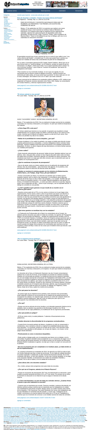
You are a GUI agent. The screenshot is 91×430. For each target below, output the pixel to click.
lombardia (44, 411)
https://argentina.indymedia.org (18, 428)
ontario (79, 407)
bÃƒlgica (27, 410)
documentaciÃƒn (51, 421)
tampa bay (49, 420)
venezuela (33, 415)
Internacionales (7, 26)
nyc (40, 419)
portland (58, 419)
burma (37, 409)
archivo (5, 41)
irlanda (15, 411)
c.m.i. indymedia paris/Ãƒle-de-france (32, 412)
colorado (82, 416)
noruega (6, 412)
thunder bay (11, 409)
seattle (44, 420)
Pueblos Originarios (8, 31)
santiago (14, 415)
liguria (33, 411)
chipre (56, 410)
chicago (72, 416)
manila (51, 409)
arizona (22, 416)
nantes (65, 411)
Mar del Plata (7, 24)
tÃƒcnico (57, 421)
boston (58, 416)
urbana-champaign (62, 420)
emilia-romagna (62, 410)
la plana (27, 411)
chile (51, 414)
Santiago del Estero (8, 23)
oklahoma (43, 419)
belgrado (32, 410)
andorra (79, 409)
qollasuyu (6, 415)
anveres (83, 409)
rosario (10, 415)
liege (30, 411)
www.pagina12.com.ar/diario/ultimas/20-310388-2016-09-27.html (37, 85)
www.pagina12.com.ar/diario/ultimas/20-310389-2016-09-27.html (37, 230)
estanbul (19, 411)
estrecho (38, 407)
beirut (15, 421)
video (5, 423)
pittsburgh (53, 419)
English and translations (9, 39)
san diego (83, 419)
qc (54, 409)
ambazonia (28, 407)
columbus (6, 417)
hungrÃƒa (10, 411)
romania (63, 412)
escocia (76, 412)
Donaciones (79, 11)
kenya (42, 407)
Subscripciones (45, 11)
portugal (56, 412)
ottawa (83, 407)
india (5, 416)
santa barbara (27, 420)
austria (13, 410)
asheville (26, 416)
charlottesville (66, 416)
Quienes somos (12, 11)
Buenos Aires (7, 19)
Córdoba (6, 21)
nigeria (45, 407)
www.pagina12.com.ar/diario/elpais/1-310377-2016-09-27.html (36, 397)
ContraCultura (7, 37)
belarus (23, 410)
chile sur (55, 414)
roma (60, 412)
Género (5, 32)
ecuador (71, 414)
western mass (75, 420)
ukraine (14, 414)
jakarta (41, 409)
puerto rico (83, 414)
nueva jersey (7, 419)
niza (76, 411)
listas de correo (42, 421)
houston (22, 417)
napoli (68, 411)
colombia (66, 414)
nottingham (11, 412)
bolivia (44, 414)
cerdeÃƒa (71, 412)
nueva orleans (22, 419)
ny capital (27, 417)
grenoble (6, 411)
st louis (79, 419)
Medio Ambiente (7, 33)
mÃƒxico (75, 414)
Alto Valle (6, 22)
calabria (49, 410)
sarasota (40, 420)
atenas (9, 410)
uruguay (23, 415)
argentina (39, 414)
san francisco (7, 420)
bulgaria (44, 410)
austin (34, 416)
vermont (70, 420)
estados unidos (16, 423)
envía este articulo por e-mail (40, 15)
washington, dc (12, 417)
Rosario (5, 18)
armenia (6, 410)
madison (48, 417)
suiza (83, 412)
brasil (59, 414)
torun (86, 412)
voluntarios (63, 421)
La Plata (6, 20)
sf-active (29, 429)
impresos (74, 421)
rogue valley (74, 419)
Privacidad (43, 429)
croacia (53, 410)
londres (50, 411)
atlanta (30, 416)
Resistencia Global (8, 34)
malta (57, 411)
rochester (68, 419)
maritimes (70, 407)
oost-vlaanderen (18, 412)
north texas (36, 419)
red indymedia (6, 42)
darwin (56, 415)
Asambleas (6, 35)
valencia (26, 414)
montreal (75, 407)
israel (18, 421)
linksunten (39, 411)
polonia (52, 412)
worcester (81, 420)
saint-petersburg (59, 409)
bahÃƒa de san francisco (17, 420)
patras (43, 412)
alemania (83, 410)
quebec (5, 409)
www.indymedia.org (16, 407)
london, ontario (64, 407)
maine (52, 417)
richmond (63, 419)
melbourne (68, 415)
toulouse (10, 414)
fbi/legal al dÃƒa (34, 421)
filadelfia (49, 419)
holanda (73, 411)
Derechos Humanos (8, 30)
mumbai (8, 416)
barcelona (18, 410)
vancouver (16, 409)
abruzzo (70, 409)
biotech (26, 423)
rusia (67, 412)
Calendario (62, 11)
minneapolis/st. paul (73, 417)
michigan (59, 417)
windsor (25, 409)
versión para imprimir (23, 15)
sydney (77, 415)
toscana (6, 414)
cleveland (77, 416)
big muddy (47, 416)
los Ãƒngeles (42, 417)
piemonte (47, 412)
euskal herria (74, 410)
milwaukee (64, 417)
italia (23, 411)
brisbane (48, 415)
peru (79, 414)
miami (55, 417)
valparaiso (27, 415)
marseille (61, 411)
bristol (35, 410)
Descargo (37, 429)
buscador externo (7, 43)
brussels (40, 410)
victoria (21, 409)
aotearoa (43, 415)
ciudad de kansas (34, 417)
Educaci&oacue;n (7, 36)
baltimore (41, 416)
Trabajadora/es (7, 29)
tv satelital (82, 421)
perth (72, 415)
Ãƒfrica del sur (51, 407)
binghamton (53, 416)
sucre (62, 414)
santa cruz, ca (34, 420)
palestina (22, 421)
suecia (79, 412)
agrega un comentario (24, 88)
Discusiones (6, 38)
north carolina (29, 419)
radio (78, 421)
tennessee (55, 420)
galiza (79, 410)
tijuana (19, 415)
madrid (53, 411)
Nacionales (6, 25)
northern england (81, 411)
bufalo (61, 416)
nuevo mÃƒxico (14, 419)
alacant (74, 409)
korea (48, 409)
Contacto (28, 11)
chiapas (48, 414)
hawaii (18, 417)
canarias (33, 407)
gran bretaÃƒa (20, 414)
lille (36, 411)
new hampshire (82, 417)
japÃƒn (44, 409)
